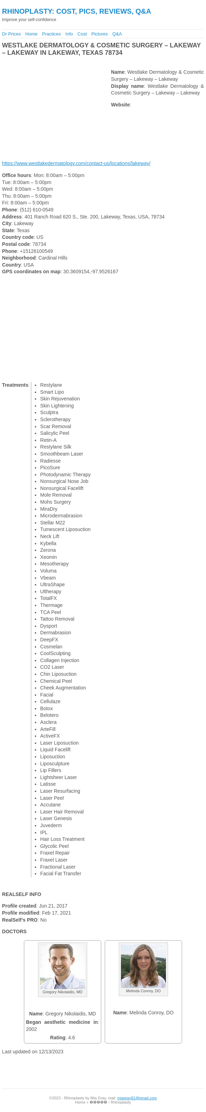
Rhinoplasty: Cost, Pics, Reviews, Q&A (76, 11)
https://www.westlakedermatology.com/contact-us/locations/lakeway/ (76, 163)
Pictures (99, 34)
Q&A (117, 34)
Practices (51, 34)
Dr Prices (11, 34)
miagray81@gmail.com (137, 1098)
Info (69, 34)
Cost (82, 34)
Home (31, 34)
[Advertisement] (83, 62)
